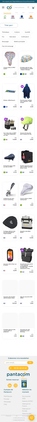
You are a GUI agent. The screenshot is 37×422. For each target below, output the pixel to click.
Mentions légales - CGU (27, 415)
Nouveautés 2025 (26, 397)
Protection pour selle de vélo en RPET (9, 166)
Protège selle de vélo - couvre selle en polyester (9, 330)
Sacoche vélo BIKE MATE (25, 232)
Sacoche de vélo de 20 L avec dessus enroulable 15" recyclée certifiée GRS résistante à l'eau (26, 266)
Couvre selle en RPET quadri (9, 68)
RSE (23, 12)
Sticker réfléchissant (9, 100)
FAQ (16, 12)
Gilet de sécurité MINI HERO (26, 297)
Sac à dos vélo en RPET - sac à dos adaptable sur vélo (9, 134)
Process (6, 399)
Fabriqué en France (26, 405)
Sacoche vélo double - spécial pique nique (9, 297)
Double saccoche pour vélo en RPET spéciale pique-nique (26, 167)
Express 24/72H (27, 401)
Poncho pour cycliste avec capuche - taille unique (26, 101)
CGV (17, 415)
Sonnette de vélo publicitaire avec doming (25, 330)
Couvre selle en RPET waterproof (26, 199)
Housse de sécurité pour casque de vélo (25, 134)
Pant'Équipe (8, 396)
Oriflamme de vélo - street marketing (9, 199)
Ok (30, 362)
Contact (31, 12)
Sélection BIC (26, 413)
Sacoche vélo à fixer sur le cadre (10, 265)
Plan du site (8, 415)
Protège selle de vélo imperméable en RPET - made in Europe (26, 68)
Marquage (7, 402)
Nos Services (7, 12)
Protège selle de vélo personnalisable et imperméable (9, 232)
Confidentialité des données (19, 417)
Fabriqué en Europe (26, 410)
